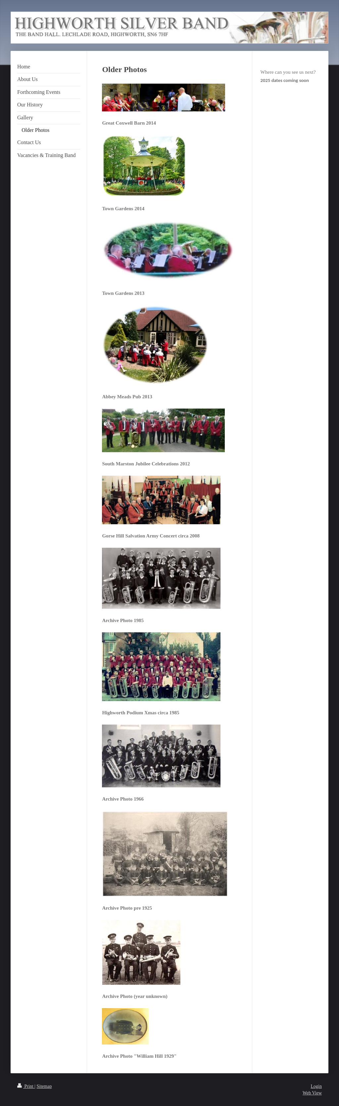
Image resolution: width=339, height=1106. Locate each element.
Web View (312, 1092)
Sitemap (44, 1086)
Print (25, 1086)
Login (316, 1086)
